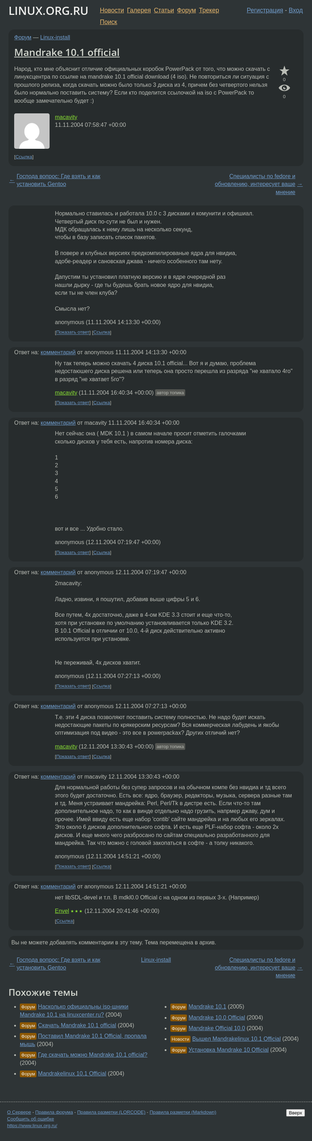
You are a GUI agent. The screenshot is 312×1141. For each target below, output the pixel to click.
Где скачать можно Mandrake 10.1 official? (92, 1055)
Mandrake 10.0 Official (216, 1018)
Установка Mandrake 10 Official (228, 1050)
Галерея (139, 10)
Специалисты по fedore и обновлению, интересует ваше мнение (255, 184)
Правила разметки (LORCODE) (111, 1112)
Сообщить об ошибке (30, 1119)
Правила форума (54, 1112)
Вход (296, 10)
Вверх (295, 1112)
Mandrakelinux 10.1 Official (72, 1074)
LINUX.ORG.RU (48, 10)
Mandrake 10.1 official (67, 52)
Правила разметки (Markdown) (182, 1112)
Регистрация (265, 10)
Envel (62, 911)
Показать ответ (73, 332)
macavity (66, 117)
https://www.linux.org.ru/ (32, 1125)
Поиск (108, 22)
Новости (112, 10)
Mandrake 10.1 (207, 1007)
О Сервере (19, 1112)
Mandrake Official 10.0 (216, 1028)
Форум (186, 10)
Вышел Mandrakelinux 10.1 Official (236, 1039)
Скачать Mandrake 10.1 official (77, 1025)
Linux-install (55, 37)
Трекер (209, 10)
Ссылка (24, 156)
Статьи (164, 10)
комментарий (58, 352)
